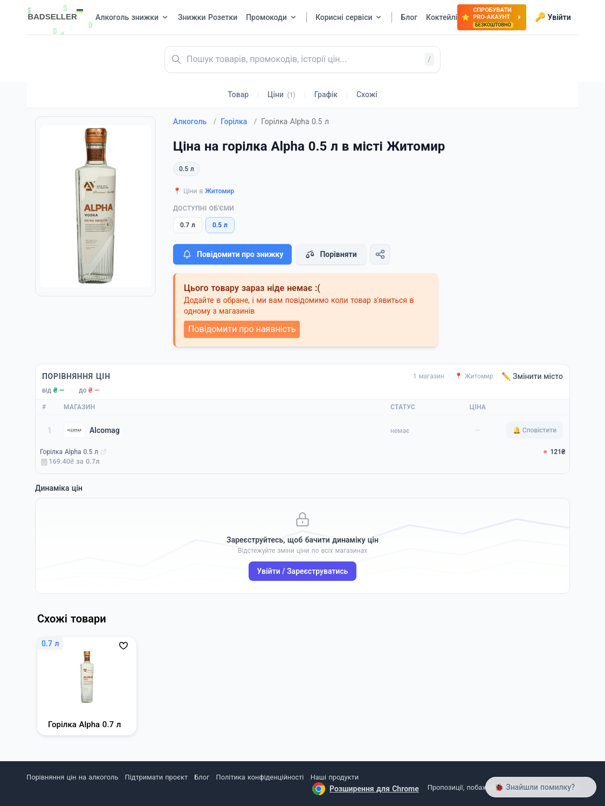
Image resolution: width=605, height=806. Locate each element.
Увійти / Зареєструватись (302, 571)
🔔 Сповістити (534, 430)
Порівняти (330, 254)
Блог (201, 777)
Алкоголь (194, 121)
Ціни (281, 94)
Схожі (366, 94)
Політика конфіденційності (260, 777)
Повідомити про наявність (241, 329)
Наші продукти (335, 777)
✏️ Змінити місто (532, 376)
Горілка (239, 121)
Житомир (219, 191)
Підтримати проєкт (156, 777)
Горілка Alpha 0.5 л (69, 452)
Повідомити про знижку (232, 254)
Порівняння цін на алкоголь (72, 777)
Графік (326, 94)
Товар (238, 94)
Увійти (553, 17)
